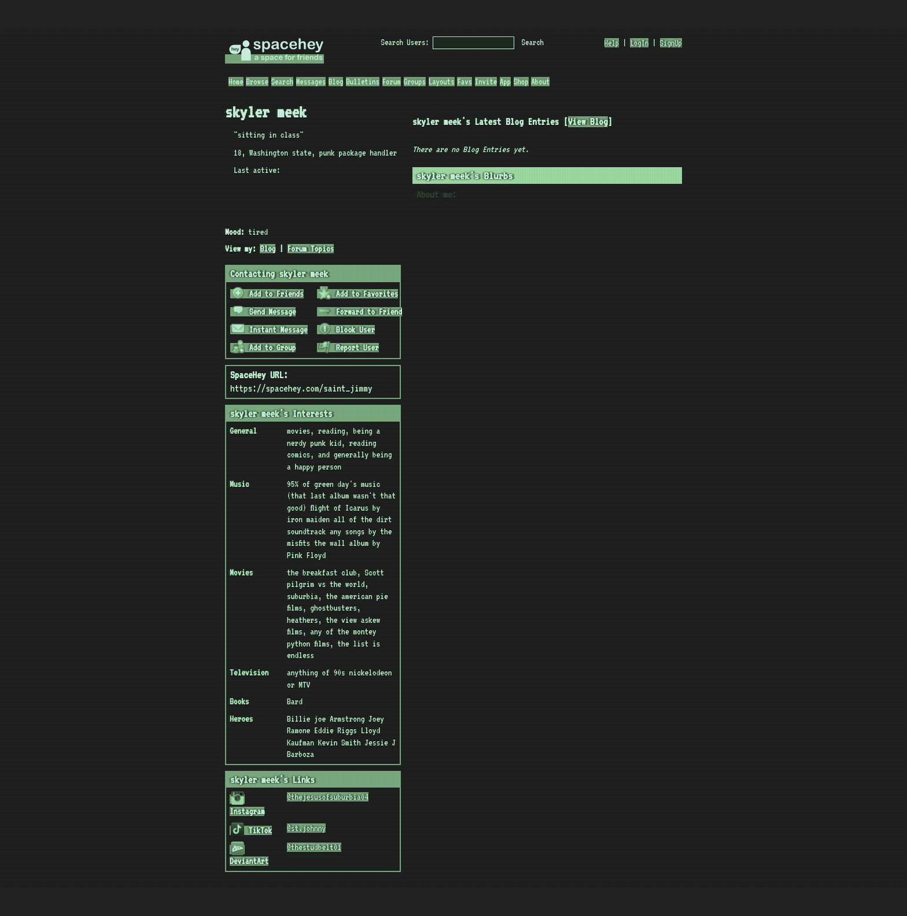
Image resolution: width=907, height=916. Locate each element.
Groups (415, 81)
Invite (486, 81)
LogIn (639, 42)
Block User (346, 329)
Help (612, 42)
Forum (391, 81)
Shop (521, 81)
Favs (464, 81)
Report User (348, 347)
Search (533, 42)
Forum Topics (310, 248)
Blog (336, 81)
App (505, 81)
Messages (311, 81)
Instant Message (269, 329)
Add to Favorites (358, 293)
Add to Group (263, 347)
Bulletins (362, 81)
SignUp (671, 42)
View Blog (588, 121)
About (540, 81)
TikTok (251, 830)
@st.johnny (306, 828)
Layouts (442, 81)
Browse (257, 81)
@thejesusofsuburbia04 (327, 797)
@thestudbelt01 (314, 847)
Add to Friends (267, 293)
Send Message (263, 311)
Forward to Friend (360, 311)
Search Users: (405, 42)
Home (236, 81)
